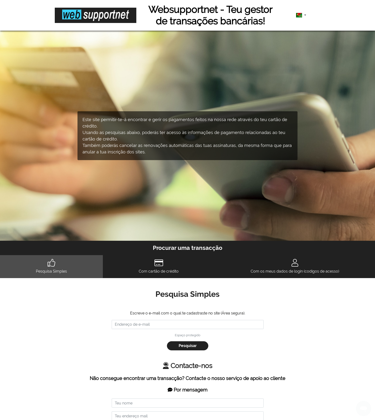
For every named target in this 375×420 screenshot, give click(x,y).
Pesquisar (188, 345)
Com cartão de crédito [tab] (159, 266)
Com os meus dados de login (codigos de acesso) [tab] (295, 266)
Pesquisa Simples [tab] (51, 266)
